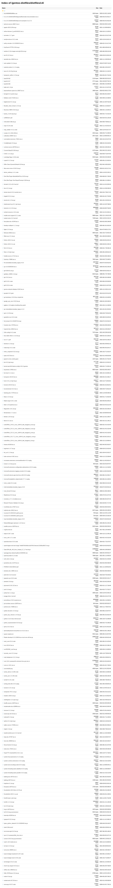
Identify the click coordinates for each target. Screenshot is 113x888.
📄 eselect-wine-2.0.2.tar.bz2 (10, 218)
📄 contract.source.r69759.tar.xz (10, 147)
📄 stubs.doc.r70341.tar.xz (9, 749)
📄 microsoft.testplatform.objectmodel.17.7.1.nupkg (16, 479)
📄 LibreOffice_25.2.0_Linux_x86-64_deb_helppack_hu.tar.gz (18, 428)
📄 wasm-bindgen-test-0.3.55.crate (11, 858)
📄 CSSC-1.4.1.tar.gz (8, 153)
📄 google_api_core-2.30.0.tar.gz (11, 301)
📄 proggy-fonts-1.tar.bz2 (9, 596)
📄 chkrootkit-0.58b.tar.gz (9, 121)
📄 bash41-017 (6, 81)
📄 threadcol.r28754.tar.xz (9, 786)
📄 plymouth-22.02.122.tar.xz (10, 585)
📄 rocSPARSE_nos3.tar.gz (9, 649)
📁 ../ (3, 10)
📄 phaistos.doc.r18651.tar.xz (10, 571)
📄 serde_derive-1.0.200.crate (10, 672)
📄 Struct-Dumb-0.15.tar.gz (9, 745)
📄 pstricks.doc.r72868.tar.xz (10, 606)
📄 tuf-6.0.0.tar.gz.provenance (10, 812)
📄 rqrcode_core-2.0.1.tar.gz (9, 653)
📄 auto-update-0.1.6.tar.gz (9, 63)
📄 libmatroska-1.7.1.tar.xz (9, 412)
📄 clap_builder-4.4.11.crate (9, 129)
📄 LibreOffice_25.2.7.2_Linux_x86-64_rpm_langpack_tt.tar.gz (19, 436)
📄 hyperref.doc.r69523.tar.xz (10, 329)
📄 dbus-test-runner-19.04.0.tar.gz (11, 168)
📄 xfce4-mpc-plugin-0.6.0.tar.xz (10, 865)
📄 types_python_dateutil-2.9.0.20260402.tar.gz (15, 823)
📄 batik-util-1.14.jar (7, 87)
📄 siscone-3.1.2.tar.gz (8, 710)
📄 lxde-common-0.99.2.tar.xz (10, 456)
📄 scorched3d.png (7, 668)
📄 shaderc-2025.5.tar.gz (9, 695)
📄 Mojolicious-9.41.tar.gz (9, 495)
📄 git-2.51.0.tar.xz (7, 277)
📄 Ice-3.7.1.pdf (6, 339)
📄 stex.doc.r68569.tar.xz (9, 741)
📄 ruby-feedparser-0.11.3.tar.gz (10, 657)
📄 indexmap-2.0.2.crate (8, 347)
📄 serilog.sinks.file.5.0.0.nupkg (10, 683)
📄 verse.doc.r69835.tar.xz (9, 850)
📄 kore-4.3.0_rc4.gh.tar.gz (9, 381)
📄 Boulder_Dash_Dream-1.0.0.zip (11, 105)
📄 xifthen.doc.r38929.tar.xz (9, 869)
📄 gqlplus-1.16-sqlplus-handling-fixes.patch (14, 305)
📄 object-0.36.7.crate (8, 533)
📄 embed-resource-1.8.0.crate (10, 212)
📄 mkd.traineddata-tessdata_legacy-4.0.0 (13, 487)
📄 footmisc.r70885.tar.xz (9, 259)
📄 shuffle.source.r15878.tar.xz (10, 703)
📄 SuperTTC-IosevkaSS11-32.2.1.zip (12, 753)
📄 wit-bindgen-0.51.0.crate (9, 861)
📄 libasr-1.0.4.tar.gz (7, 396)
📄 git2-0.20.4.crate (7, 285)
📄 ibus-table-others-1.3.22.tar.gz (11, 335)
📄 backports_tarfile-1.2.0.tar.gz (10, 75)
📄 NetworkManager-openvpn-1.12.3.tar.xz (13, 523)
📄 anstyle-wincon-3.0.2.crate (10, 39)
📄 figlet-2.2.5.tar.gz (7, 229)
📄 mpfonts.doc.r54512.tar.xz (10, 510)
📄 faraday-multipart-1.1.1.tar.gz (10, 225)
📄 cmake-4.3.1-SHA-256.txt (9, 133)
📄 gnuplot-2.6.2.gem (8, 293)
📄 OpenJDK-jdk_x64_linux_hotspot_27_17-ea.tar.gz (16, 549)
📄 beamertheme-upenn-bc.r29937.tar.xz (13, 90)
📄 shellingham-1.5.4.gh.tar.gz (10, 699)
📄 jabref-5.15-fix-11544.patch (10, 359)
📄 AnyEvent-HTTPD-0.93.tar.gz (10, 47)
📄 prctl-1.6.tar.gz (7, 589)
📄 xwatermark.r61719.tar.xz (9, 880)
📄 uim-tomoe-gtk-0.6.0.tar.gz (10, 831)
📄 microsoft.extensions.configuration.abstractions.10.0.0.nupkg (19, 467)
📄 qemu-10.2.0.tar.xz (8, 626)
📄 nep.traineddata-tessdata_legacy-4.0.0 (13, 519)
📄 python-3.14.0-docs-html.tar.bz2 (11, 618)
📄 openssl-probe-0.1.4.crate (10, 555)
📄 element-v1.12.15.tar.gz (9, 208)
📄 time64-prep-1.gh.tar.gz (9, 798)
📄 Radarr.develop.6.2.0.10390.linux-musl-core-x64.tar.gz (17, 637)
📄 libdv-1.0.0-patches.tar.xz (9, 404)
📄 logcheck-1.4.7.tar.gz (8, 448)
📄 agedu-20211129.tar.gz (9, 27)
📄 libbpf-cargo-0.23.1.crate (9, 400)
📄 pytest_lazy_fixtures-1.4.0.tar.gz (11, 614)
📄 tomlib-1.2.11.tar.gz (8, 802)
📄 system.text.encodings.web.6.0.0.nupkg (13, 764)
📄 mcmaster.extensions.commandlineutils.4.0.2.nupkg (17, 460)
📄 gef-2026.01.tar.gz (8, 270)
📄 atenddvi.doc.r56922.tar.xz (10, 59)
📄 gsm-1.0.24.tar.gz (7, 313)
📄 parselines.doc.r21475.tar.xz (10, 563)
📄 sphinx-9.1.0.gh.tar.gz (8, 721)
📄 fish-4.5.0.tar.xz (7, 248)
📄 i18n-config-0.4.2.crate (9, 332)
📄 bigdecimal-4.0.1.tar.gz (9, 102)
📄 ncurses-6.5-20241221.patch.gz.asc (12, 513)
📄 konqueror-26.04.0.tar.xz (9, 377)
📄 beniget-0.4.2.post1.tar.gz (10, 94)
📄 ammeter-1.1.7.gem (8, 35)
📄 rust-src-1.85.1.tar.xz (8, 665)
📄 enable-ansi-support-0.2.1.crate (11, 215)
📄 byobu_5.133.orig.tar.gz (9, 113)
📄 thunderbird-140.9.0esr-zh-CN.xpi (12, 790)
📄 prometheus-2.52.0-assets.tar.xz (11, 600)
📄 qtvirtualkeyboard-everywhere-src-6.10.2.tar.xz (15, 630)
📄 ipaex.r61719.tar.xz (8, 355)
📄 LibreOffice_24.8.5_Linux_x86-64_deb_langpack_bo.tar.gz (18, 424)
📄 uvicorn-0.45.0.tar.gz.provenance (11, 838)
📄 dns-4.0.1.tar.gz (7, 188)
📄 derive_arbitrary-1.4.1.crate (10, 172)
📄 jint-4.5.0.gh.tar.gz (8, 362)
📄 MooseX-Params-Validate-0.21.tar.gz (13, 503)
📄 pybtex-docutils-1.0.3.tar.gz (10, 610)
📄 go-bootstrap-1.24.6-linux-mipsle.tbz (12, 297)
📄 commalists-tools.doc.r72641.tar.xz (12, 139)
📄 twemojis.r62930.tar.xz (9, 815)
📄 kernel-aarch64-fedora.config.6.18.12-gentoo (15, 366)
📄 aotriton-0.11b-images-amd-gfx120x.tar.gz (14, 51)
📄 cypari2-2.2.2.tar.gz (8, 160)
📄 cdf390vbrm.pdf (7, 117)
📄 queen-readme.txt (7, 634)
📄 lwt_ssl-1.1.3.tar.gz (8, 452)
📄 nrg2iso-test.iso (7, 529)
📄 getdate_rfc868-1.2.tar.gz (9, 274)
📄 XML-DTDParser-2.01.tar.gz (10, 873)
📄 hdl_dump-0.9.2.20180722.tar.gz (11, 321)
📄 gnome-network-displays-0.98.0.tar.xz (13, 289)
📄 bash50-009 (6, 84)
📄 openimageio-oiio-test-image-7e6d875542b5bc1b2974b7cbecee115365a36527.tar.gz (25, 545)
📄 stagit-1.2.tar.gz (7, 729)
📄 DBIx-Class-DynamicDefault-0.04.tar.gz (13, 164)
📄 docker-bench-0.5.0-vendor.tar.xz (12, 192)
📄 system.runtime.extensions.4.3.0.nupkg (13, 760)
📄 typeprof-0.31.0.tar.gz (8, 819)
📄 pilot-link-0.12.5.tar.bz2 (9, 574)
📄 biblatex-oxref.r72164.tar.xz (10, 98)
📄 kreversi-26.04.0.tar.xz (9, 385)
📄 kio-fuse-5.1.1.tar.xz (8, 373)
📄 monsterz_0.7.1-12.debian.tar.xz (11, 499)
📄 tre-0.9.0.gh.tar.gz (7, 806)
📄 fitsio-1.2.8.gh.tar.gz (8, 252)
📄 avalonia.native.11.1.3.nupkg (10, 67)
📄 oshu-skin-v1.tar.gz (8, 559)
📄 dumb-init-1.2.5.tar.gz (8, 200)
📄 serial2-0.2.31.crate (8, 679)
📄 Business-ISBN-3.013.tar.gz (10, 109)
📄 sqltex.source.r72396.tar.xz (10, 725)
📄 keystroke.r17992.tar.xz (9, 369)
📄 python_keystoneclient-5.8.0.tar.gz (12, 622)
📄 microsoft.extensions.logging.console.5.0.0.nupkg (16, 471)
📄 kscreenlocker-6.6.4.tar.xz (10, 389)
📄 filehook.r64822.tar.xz (8, 232)
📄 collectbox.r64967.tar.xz (9, 135)
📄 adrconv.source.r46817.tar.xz (10, 24)
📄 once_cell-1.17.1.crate (9, 537)
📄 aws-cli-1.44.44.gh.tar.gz (9, 71)
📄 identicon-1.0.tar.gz (8, 343)
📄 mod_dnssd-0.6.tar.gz (9, 491)
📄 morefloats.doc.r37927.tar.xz (10, 507)
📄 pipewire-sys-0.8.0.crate (9, 578)
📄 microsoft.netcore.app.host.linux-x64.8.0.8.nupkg (16, 475)
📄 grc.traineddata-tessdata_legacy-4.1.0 (13, 309)
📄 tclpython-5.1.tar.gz (8, 783)
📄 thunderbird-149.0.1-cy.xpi (10, 794)
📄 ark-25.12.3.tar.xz (7, 55)
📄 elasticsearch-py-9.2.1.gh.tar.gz (11, 204)
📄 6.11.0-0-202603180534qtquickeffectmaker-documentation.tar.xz (20, 16)
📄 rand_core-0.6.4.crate (8, 641)
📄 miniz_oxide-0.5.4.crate (9, 483)
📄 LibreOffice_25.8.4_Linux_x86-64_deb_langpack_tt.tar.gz (18, 440)
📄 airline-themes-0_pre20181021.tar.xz (13, 31)
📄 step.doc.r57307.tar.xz (9, 737)
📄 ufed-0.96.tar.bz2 (7, 827)
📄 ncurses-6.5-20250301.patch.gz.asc (12, 515)
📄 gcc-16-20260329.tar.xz (9, 266)
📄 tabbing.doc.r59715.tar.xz (9, 776)
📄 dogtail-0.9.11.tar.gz (8, 196)
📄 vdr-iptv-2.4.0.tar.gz (8, 846)
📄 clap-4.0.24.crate (7, 125)
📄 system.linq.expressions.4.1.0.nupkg (12, 756)
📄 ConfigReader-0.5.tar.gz (9, 143)
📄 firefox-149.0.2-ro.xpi (8, 244)
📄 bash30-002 (6, 78)
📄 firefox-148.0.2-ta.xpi (8, 240)
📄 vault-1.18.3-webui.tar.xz (9, 842)
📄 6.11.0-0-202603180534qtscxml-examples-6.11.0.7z (17, 20)
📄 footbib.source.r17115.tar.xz (10, 256)
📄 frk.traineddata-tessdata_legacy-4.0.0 (13, 262)
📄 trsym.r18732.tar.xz (8, 809)
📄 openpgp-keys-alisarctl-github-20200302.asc (15, 553)
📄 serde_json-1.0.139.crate (9, 676)
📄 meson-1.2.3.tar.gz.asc (9, 463)
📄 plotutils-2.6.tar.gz (7, 581)
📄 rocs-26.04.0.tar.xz (8, 645)
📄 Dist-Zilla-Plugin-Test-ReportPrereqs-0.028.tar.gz (16, 180)
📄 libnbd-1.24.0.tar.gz (8, 416)
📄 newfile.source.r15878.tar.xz (10, 526)
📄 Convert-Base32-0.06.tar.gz (10, 150)
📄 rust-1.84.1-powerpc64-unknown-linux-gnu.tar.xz (16, 661)
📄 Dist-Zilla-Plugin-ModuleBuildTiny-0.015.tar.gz (15, 176)
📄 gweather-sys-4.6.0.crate (9, 317)
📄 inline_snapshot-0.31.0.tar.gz (10, 351)
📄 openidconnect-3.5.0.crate (10, 541)
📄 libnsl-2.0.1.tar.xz (7, 420)
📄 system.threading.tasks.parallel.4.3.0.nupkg (14, 772)
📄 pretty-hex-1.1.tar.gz (8, 593)
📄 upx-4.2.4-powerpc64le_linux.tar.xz (12, 835)
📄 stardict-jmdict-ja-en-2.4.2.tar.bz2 (11, 733)
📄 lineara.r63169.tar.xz (8, 444)
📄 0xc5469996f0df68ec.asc (9, 13)
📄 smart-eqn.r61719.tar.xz (9, 713)
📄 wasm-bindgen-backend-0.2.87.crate (12, 854)
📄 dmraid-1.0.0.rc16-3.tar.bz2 (10, 184)
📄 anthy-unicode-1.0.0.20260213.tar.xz (12, 43)
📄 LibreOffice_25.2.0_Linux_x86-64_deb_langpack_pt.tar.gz (18, 432)
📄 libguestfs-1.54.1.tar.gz (9, 408)
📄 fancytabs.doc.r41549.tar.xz (10, 221)
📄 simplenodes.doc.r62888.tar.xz (11, 706)
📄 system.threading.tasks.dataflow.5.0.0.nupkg (15, 768)
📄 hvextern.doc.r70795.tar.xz (10, 325)
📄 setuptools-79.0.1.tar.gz (9, 691)
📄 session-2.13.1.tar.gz (8, 687)
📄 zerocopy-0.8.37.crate (9, 884)
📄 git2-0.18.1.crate (7, 281)
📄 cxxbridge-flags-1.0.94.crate (10, 157)
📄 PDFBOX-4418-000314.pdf (10, 567)
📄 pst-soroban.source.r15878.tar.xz (12, 603)
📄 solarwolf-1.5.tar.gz (8, 717)
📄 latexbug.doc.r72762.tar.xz (10, 392)
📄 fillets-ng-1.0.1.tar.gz (8, 236)
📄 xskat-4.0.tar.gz (7, 876)
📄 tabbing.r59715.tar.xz (8, 780)
